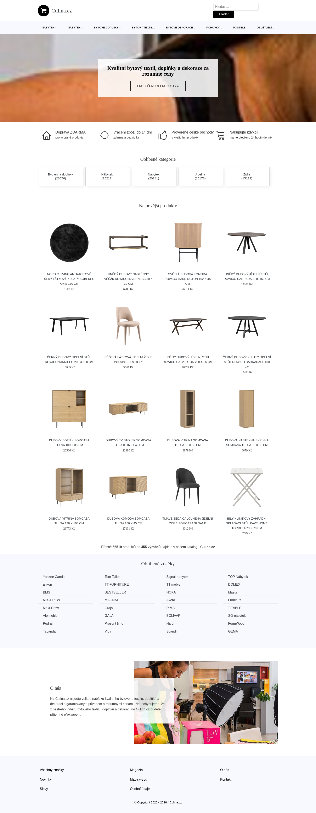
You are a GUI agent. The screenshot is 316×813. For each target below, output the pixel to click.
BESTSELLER (115, 592)
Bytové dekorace (179, 27)
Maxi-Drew (51, 608)
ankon (47, 584)
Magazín (136, 770)
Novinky (46, 779)
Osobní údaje (140, 789)
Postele (239, 27)
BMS (46, 592)
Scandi (171, 631)
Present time (114, 623)
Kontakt (225, 779)
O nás (224, 770)
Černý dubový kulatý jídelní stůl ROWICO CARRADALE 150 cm (247, 362)
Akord (170, 600)
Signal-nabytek (177, 577)
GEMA (233, 631)
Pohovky (213, 27)
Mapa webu (138, 779)
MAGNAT (112, 600)
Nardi (170, 623)
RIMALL (172, 608)
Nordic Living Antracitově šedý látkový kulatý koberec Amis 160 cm (69, 278)
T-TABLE (234, 608)
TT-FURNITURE (117, 584)
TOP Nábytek (238, 577)
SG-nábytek (237, 615)
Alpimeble (50, 615)
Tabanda (49, 631)
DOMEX (234, 584)
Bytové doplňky (106, 27)
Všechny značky (52, 770)
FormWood (236, 623)
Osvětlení (264, 27)
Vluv (108, 631)
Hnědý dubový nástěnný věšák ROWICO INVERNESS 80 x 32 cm (128, 278)
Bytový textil (142, 27)
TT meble (173, 584)
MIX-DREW (51, 600)
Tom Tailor (112, 577)
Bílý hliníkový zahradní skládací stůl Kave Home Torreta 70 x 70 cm (246, 523)
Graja (109, 608)
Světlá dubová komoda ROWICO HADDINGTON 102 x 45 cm (187, 278)
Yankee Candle (54, 577)
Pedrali (48, 623)
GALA (109, 615)
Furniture (234, 600)
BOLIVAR (173, 615)
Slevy (44, 789)
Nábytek (48, 27)
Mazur (232, 592)
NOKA (171, 592)
